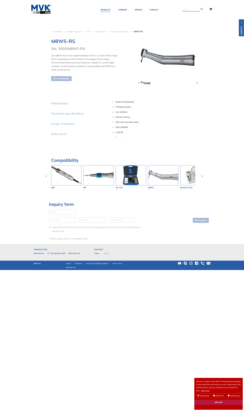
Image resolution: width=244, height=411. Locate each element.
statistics (218, 395)
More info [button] (205, 391)
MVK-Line (37, 263)
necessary (203, 395)
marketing (233, 395)
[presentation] (139, 82)
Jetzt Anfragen (61, 79)
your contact (227, 51)
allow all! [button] (218, 402)
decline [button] (230, 407)
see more (106, 253)
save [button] (206, 407)
